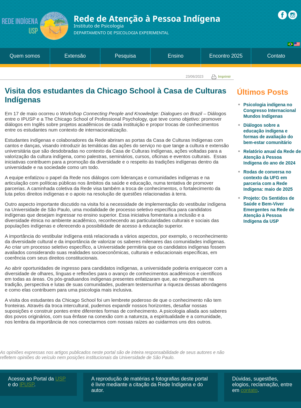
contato (249, 390)
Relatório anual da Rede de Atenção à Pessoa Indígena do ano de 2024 (272, 157)
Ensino (175, 56)
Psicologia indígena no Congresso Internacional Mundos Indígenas (269, 110)
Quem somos (25, 56)
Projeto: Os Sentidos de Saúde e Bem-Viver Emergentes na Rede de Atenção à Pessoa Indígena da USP (268, 210)
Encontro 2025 (225, 56)
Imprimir (221, 76)
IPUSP (27, 384)
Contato (276, 56)
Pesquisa (125, 56)
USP (60, 378)
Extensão (75, 56)
